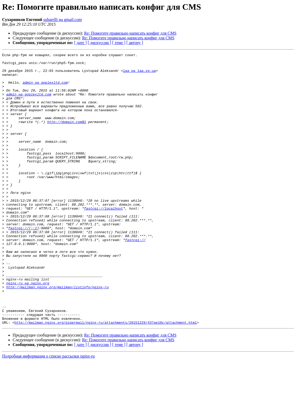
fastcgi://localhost (103, 239)
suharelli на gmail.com (62, 19)
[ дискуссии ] (99, 42)
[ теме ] (118, 42)
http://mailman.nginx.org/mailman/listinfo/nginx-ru (57, 334)
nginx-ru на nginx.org (27, 329)
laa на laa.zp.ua (139, 74)
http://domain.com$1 (66, 136)
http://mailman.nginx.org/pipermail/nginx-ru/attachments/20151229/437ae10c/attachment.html (105, 376)
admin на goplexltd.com (45, 88)
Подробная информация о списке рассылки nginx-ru (48, 410)
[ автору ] (134, 42)
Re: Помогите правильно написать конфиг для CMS (130, 33)
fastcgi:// (135, 277)
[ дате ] (80, 42)
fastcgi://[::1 (22, 263)
